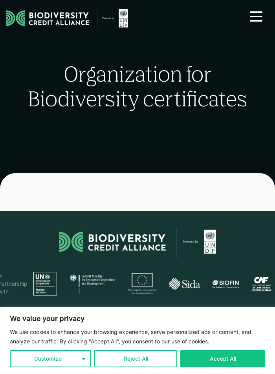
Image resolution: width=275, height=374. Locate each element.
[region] (137, 340)
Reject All (136, 359)
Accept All (223, 359)
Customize (48, 359)
